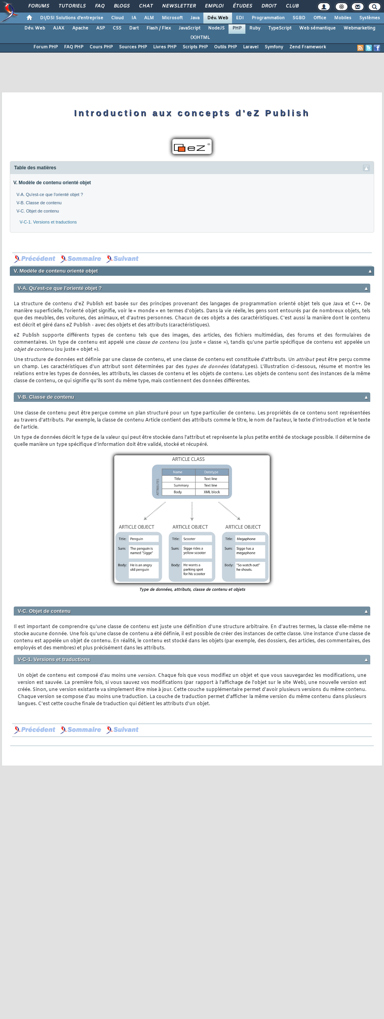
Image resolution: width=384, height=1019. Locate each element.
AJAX (58, 28)
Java (194, 18)
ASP (100, 28)
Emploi (214, 6)
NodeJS (216, 28)
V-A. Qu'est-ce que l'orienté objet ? (49, 194)
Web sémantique (317, 28)
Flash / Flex (158, 28)
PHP (236, 28)
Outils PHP (225, 47)
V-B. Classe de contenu (39, 202)
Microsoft (172, 18)
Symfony (274, 47)
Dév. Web (217, 18)
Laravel (250, 47)
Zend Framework (307, 47)
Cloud (117, 18)
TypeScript (279, 28)
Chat (145, 6)
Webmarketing (359, 28)
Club (292, 6)
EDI (240, 18)
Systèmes (369, 18)
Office (319, 18)
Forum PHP (45, 47)
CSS (117, 28)
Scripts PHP (195, 47)
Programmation (268, 18)
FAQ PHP (73, 47)
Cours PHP (101, 47)
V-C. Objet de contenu (37, 211)
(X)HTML (200, 37)
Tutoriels (71, 6)
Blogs (121, 6)
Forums (38, 6)
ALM (149, 18)
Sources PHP (133, 47)
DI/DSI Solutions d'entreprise (71, 18)
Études (242, 6)
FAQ (99, 6)
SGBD (299, 18)
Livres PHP (164, 47)
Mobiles (342, 18)
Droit (268, 6)
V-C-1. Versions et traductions (48, 222)
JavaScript (189, 28)
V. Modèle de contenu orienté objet (52, 182)
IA (134, 18)
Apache (80, 28)
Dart (134, 28)
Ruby (254, 28)
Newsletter (178, 6)
